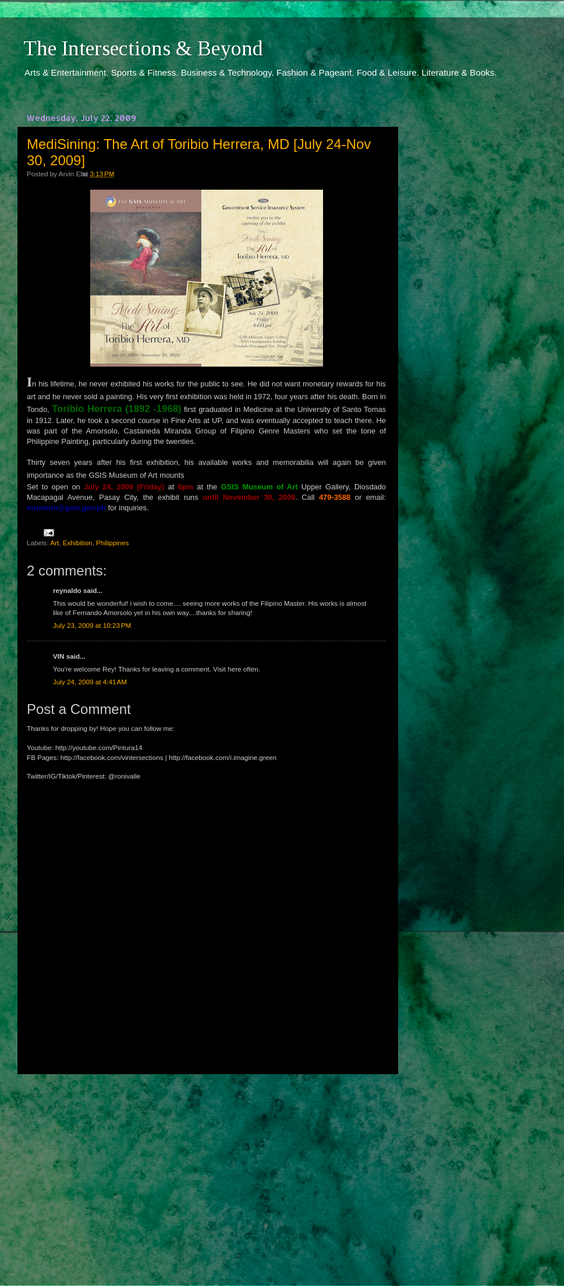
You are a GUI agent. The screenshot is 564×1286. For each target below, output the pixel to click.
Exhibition (78, 542)
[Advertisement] (206, 1169)
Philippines (112, 542)
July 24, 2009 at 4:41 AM (90, 681)
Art (54, 542)
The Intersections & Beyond (143, 48)
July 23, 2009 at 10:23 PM (92, 625)
